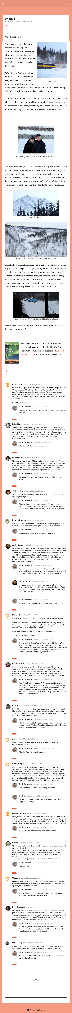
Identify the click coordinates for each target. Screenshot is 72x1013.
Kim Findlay (17, 384)
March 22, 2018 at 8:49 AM (30, 615)
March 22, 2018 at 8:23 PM (42, 863)
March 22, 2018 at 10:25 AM (28, 739)
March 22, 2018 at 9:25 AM (42, 474)
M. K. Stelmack (18, 907)
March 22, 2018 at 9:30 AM (42, 565)
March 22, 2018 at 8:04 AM (36, 520)
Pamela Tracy (18, 663)
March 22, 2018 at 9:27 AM (42, 501)
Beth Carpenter (25, 407)
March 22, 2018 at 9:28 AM (42, 530)
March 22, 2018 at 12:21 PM (29, 842)
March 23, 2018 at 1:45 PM (42, 952)
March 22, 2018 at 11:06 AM (43, 748)
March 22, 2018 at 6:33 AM (32, 424)
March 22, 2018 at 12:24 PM (31, 878)
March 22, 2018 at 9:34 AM (42, 640)
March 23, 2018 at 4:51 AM (32, 943)
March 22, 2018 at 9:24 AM (42, 442)
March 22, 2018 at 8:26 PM (42, 923)
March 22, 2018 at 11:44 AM (36, 813)
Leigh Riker (17, 424)
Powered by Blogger (36, 1010)
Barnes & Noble (28, 354)
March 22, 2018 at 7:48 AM (35, 491)
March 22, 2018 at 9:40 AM (42, 679)
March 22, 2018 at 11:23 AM (32, 764)
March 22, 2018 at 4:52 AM (32, 384)
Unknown (16, 878)
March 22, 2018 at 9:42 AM (42, 719)
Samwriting (17, 763)
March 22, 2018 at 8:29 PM (42, 796)
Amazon (60, 351)
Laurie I (15, 842)
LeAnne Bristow (19, 813)
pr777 (14, 739)
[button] (6, 26)
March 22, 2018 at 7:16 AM (33, 457)
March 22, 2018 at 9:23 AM (42, 407)
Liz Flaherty (17, 942)
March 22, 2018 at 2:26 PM (35, 907)
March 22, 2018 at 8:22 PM (42, 784)
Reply (14, 419)
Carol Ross (16, 705)
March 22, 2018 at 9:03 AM (31, 705)
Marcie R (16, 615)
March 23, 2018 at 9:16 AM (42, 600)
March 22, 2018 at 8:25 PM (42, 890)
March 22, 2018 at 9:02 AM (34, 663)
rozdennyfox (17, 457)
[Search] (68, 3)
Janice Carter (18, 545)
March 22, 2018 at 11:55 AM (41, 581)
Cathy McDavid (18, 491)
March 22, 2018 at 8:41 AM (33, 545)
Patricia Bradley (19, 520)
